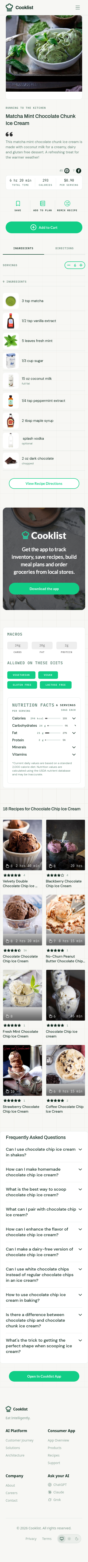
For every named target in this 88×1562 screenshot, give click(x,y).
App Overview (58, 1440)
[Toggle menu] (77, 7)
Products (54, 1447)
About (10, 1485)
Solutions (13, 1447)
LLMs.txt (13, 1538)
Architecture (15, 1455)
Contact (12, 1500)
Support (54, 1463)
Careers (11, 1493)
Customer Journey (19, 1440)
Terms (46, 1538)
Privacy (31, 1538)
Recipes (54, 1455)
